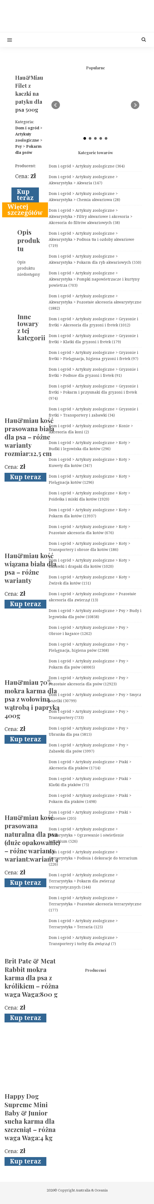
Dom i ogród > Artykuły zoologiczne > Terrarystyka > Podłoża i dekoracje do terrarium (93, 858)
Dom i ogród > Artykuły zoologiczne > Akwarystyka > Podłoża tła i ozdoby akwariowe (91, 239)
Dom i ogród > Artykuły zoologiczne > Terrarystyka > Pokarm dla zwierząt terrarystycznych (83, 881)
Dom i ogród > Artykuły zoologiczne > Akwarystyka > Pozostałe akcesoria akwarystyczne (95, 302)
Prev (55, 105)
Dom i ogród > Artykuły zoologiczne (87, 166)
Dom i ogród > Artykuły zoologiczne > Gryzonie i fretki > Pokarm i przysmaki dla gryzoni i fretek (93, 392)
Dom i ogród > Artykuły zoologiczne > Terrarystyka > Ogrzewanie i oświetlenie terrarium (86, 835)
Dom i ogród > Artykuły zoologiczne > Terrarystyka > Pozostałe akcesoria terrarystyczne (95, 904)
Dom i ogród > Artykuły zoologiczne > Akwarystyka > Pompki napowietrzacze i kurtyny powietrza (94, 279)
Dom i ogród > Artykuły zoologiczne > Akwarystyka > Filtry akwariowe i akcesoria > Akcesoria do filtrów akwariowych (90, 216)
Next (135, 105)
